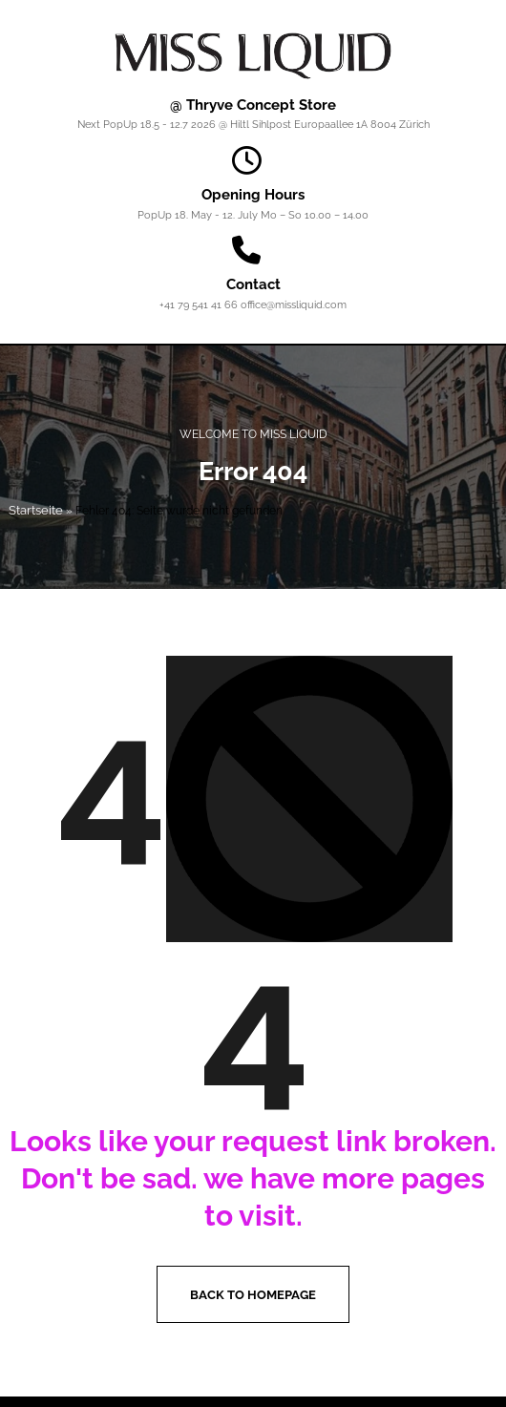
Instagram (191, 1385)
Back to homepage (253, 1267)
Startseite (34, 502)
